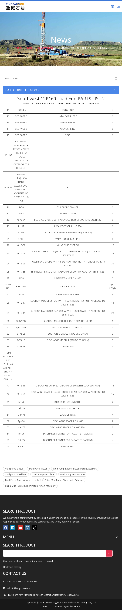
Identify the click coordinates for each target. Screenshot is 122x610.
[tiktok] (34, 527)
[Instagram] (27, 527)
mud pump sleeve (14, 468)
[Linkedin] (12, 527)
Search (116, 78)
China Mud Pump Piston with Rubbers (63, 480)
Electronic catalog (12, 566)
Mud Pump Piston (38, 468)
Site (97, 103)
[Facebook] (5, 527)
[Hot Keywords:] (109, 553)
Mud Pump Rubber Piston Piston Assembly (75, 468)
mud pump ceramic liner (72, 474)
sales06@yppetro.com (18, 588)
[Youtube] (20, 527)
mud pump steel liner (16, 474)
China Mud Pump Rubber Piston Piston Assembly (30, 485)
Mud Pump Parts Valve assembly (22, 480)
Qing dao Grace (72, 606)
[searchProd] (54, 553)
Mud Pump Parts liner (43, 474)
